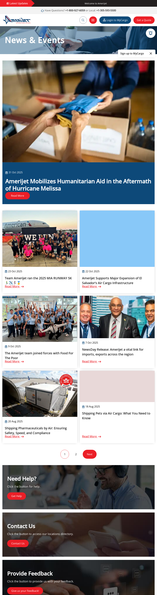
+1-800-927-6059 (75, 10)
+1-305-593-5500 (106, 10)
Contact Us (18, 543)
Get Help (16, 496)
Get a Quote (144, 20)
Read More (17, 195)
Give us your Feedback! (25, 591)
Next (89, 454)
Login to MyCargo (115, 20)
